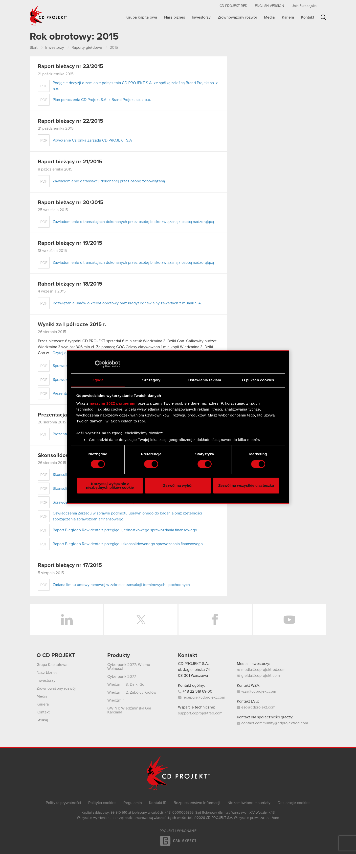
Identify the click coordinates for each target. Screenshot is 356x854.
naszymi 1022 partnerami (113, 403)
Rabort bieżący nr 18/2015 (70, 284)
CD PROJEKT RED (233, 6)
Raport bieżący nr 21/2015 (70, 162)
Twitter (141, 619)
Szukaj (323, 17)
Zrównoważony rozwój (237, 17)
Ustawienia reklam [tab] (204, 380)
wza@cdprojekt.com (256, 691)
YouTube (289, 619)
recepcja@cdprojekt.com (201, 697)
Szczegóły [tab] (151, 380)
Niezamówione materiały (248, 803)
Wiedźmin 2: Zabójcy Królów (131, 692)
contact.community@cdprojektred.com (272, 723)
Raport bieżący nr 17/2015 (70, 565)
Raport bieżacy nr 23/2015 (70, 66)
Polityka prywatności (63, 803)
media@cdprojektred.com (261, 670)
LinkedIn (66, 619)
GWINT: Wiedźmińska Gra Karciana (129, 710)
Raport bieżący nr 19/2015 (70, 243)
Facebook (215, 619)
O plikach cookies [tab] (258, 380)
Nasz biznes (174, 17)
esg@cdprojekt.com (256, 707)
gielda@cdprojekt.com (258, 676)
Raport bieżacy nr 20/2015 (70, 202)
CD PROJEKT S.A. (193, 664)
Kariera (288, 17)
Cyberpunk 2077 (121, 677)
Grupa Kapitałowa (141, 17)
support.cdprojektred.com (200, 713)
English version (269, 6)
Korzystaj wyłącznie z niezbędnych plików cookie (110, 485)
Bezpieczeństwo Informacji (197, 803)
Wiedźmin (116, 700)
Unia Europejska (303, 6)
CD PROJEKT (48, 15)
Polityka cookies (102, 803)
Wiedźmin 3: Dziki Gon (127, 684)
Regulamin (132, 803)
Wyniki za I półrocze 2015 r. (72, 324)
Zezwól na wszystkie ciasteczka (246, 485)
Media (269, 17)
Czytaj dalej (62, 353)
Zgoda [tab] (98, 380)
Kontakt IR (158, 803)
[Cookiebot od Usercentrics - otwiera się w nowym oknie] (98, 364)
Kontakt (307, 17)
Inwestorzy (201, 17)
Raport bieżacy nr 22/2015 (70, 121)
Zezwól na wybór (178, 485)
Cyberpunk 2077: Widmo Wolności (128, 667)
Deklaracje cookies (294, 803)
